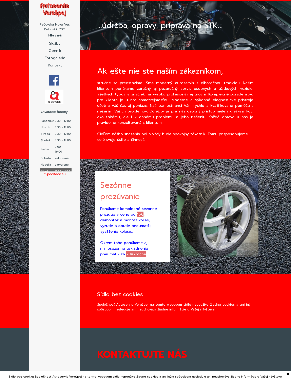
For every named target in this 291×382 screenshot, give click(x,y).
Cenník (55, 51)
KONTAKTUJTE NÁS (142, 354)
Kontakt (55, 65)
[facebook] (54, 80)
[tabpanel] (54, 174)
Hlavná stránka (54, 38)
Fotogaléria (55, 58)
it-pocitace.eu (54, 174)
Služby (55, 43)
